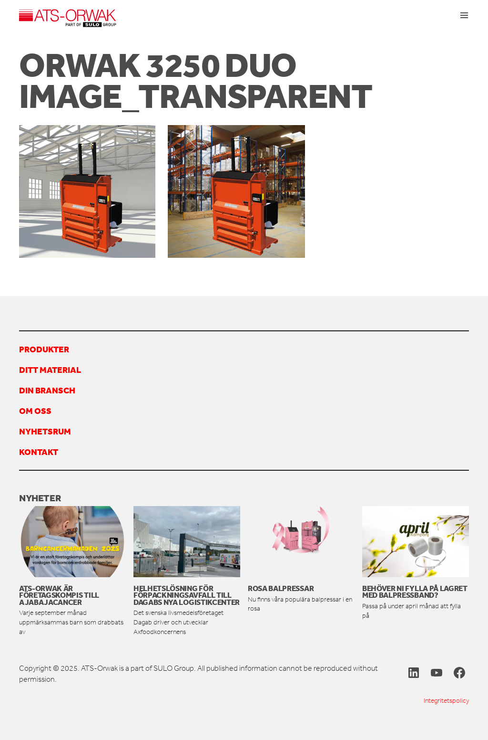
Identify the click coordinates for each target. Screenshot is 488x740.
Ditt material (50, 369)
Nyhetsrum (45, 431)
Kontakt (38, 451)
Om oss (35, 410)
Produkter (44, 349)
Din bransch (47, 390)
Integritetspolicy (446, 701)
